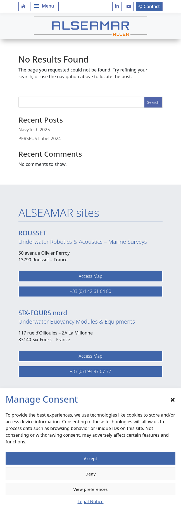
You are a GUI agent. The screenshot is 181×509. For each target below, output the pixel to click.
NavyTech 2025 (34, 129)
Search (153, 102)
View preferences (90, 489)
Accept (90, 458)
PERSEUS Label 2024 (39, 138)
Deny (90, 474)
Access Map (90, 276)
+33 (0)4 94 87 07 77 (90, 371)
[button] (172, 399)
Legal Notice (91, 501)
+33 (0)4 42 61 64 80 (90, 291)
